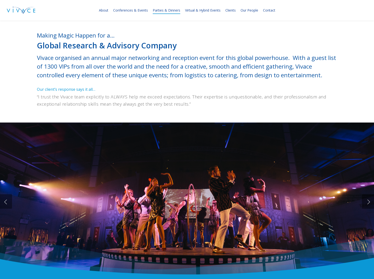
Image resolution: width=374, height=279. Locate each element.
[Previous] (6, 201)
